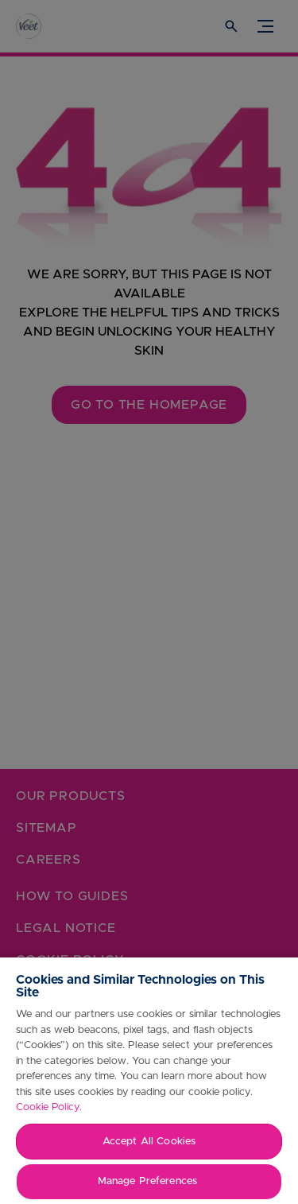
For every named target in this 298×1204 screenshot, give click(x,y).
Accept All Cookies (149, 1141)
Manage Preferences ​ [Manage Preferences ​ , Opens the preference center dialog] (149, 1181)
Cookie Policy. (49, 1107)
